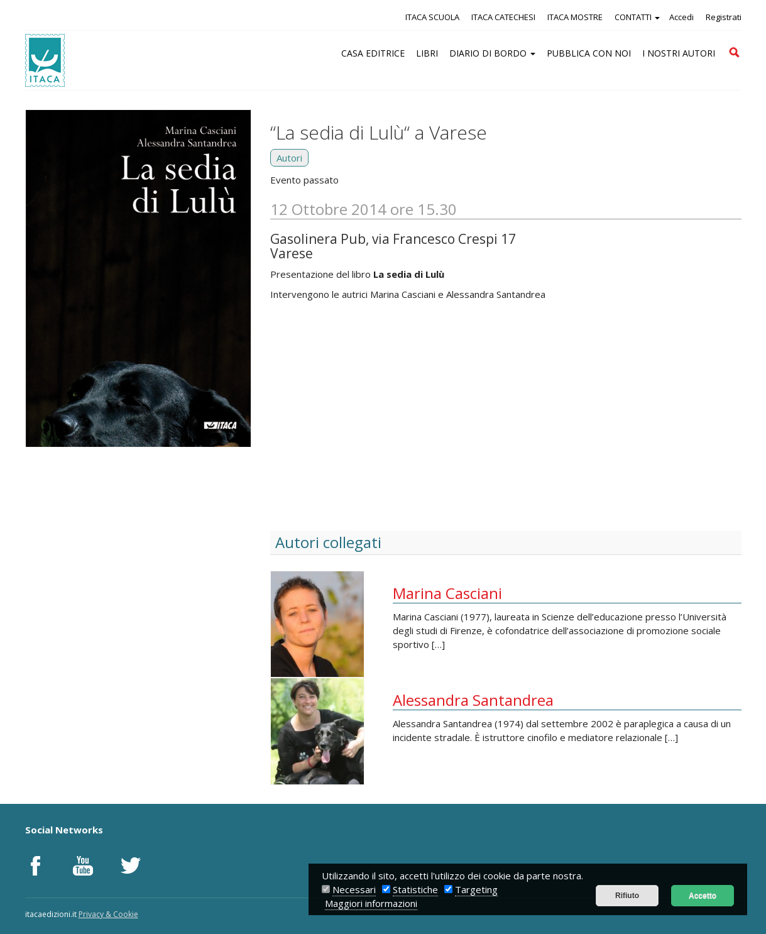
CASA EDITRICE (373, 53)
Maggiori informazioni (371, 903)
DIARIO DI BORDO (492, 53)
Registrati (723, 17)
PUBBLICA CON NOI (589, 53)
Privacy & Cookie (108, 914)
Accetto (702, 895)
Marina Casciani (447, 593)
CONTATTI (637, 17)
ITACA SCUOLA (432, 17)
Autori (289, 157)
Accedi (681, 17)
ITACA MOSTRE (575, 17)
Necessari (354, 889)
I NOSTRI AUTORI (678, 53)
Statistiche (415, 889)
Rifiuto (627, 895)
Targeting (476, 889)
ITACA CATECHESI (503, 17)
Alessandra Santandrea (473, 700)
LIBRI (427, 53)
